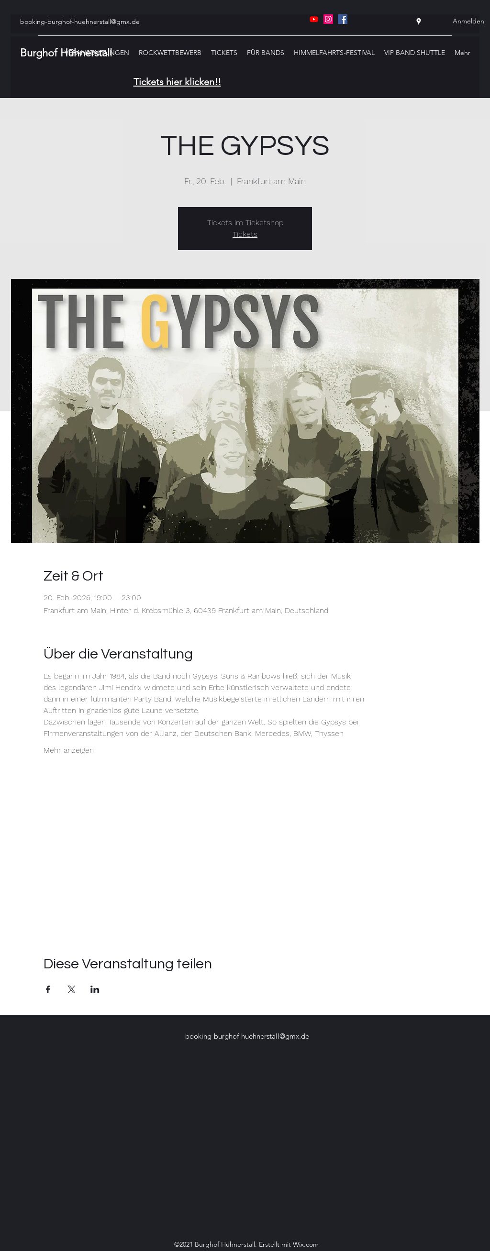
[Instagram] (328, 19)
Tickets (245, 234)
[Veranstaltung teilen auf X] (71, 989)
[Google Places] (418, 21)
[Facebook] (342, 19)
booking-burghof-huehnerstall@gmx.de (80, 21)
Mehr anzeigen (69, 750)
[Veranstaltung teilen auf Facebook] (48, 989)
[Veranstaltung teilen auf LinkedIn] (95, 989)
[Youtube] (314, 19)
